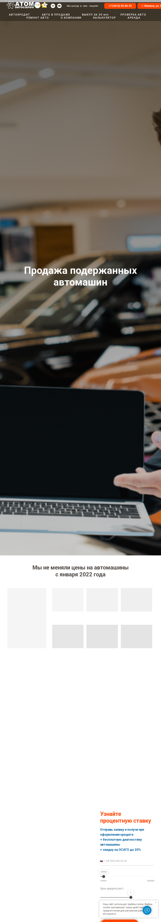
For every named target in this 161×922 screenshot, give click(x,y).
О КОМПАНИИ (71, 17)
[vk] (53, 6)
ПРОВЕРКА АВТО (133, 14)
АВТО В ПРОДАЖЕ (56, 14)
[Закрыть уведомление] (155, 902)
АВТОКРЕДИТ (19, 14)
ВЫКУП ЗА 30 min (95, 14)
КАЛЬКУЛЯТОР (104, 17)
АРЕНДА (134, 17)
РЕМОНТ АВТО (37, 17)
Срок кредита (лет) (111, 888)
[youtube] (59, 6)
